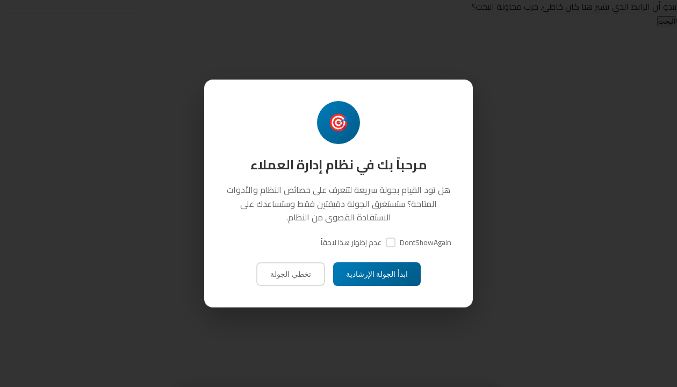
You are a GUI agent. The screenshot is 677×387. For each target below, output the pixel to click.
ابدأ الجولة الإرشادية (377, 274)
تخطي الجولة (290, 274)
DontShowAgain (425, 242)
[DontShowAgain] (390, 242)
